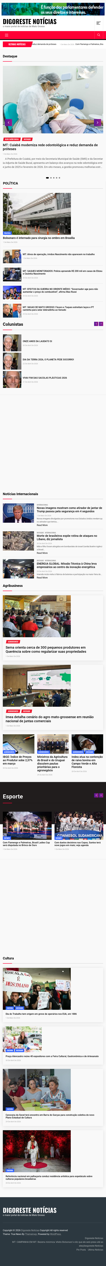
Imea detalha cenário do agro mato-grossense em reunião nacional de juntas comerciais (50, 719)
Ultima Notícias (95, 1249)
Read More (42, 525)
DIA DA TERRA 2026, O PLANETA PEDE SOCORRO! (48, 359)
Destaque (27, 139)
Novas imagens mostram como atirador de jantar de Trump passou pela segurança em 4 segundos (69, 509)
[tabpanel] (53, 117)
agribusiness (13, 642)
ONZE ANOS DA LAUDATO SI (37, 341)
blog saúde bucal (12, 139)
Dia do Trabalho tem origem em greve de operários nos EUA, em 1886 (41, 1014)
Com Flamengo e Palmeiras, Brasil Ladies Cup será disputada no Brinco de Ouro (26, 844)
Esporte (7, 838)
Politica (7, 233)
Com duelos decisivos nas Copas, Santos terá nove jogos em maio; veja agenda (77, 844)
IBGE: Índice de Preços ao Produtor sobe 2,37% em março (18, 760)
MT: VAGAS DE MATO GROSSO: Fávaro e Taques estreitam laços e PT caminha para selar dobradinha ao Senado (58, 308)
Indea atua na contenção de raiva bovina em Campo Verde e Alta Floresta (87, 762)
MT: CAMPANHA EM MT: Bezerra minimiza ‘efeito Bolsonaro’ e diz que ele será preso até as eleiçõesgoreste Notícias (57, 1244)
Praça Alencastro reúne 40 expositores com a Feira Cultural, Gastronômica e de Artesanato (52, 1056)
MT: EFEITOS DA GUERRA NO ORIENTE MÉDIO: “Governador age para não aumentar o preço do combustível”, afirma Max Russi (60, 290)
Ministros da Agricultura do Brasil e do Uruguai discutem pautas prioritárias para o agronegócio (52, 763)
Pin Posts (81, 1249)
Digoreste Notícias (30, 21)
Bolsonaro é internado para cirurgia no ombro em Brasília (39, 238)
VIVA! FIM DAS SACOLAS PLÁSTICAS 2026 (45, 378)
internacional (42, 505)
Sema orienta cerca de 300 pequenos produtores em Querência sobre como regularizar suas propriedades (46, 650)
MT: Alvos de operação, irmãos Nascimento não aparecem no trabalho (59, 254)
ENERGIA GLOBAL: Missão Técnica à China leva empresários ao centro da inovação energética (67, 565)
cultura (10, 1008)
